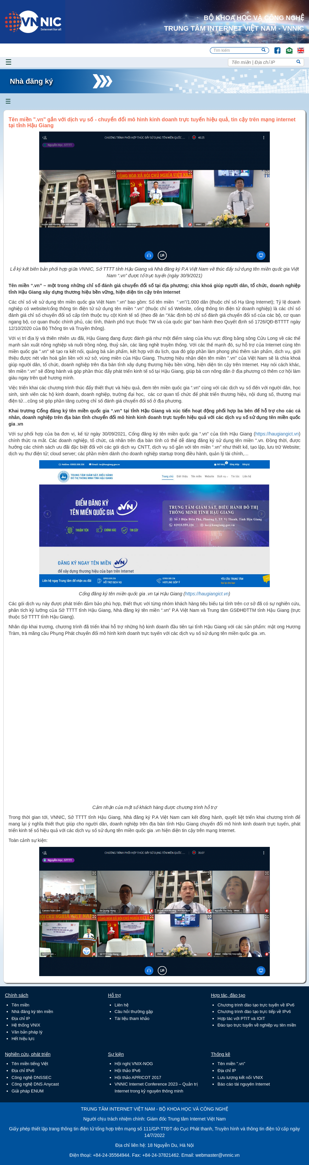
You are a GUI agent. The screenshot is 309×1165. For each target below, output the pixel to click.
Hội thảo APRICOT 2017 (138, 1077)
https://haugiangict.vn (277, 433)
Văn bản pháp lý (27, 1032)
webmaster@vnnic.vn (217, 1155)
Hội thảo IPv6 (128, 1070)
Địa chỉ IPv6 (23, 1070)
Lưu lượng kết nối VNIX (240, 1077)
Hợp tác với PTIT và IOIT (241, 1018)
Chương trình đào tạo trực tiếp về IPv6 (254, 1011)
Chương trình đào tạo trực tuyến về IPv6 (255, 1004)
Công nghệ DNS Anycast (35, 1084)
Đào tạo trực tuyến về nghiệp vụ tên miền (256, 1025)
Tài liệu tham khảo (132, 1018)
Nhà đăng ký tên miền (32, 1011)
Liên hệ (121, 1004)
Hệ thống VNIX (26, 1025)
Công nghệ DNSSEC (31, 1077)
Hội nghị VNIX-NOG (134, 1063)
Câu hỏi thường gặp (134, 1011)
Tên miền (20, 1004)
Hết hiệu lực (23, 1038)
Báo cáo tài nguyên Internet (243, 1084)
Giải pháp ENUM (27, 1091)
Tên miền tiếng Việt (30, 1063)
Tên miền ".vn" (231, 1063)
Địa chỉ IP (21, 1018)
